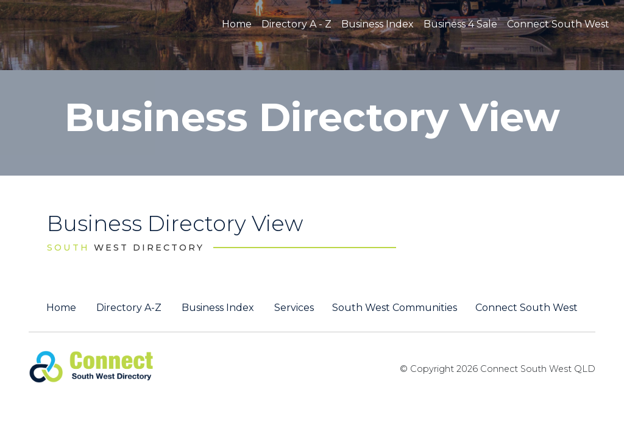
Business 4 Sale (460, 24)
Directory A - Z (296, 24)
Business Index (377, 24)
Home (237, 24)
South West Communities (394, 307)
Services (294, 307)
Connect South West (558, 24)
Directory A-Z (128, 307)
